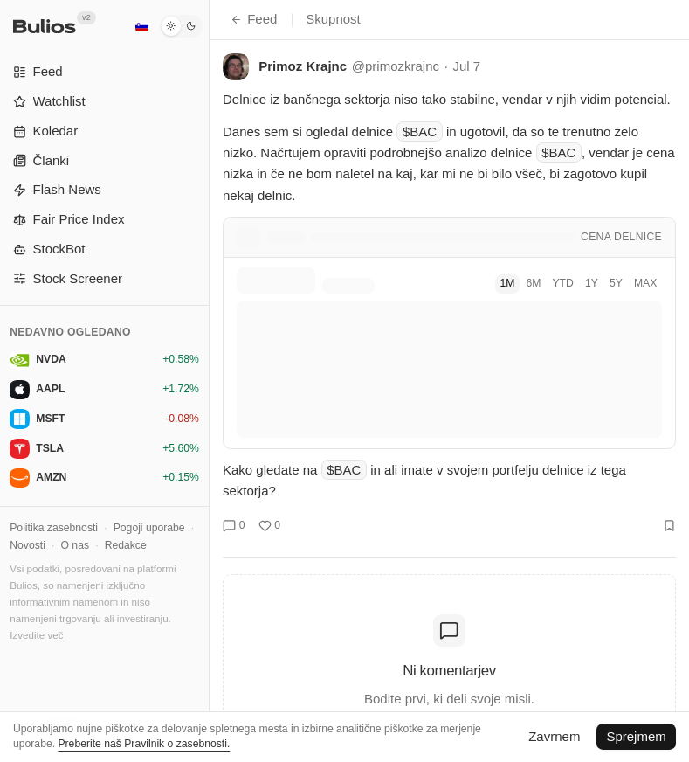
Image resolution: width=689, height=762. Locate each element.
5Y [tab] (616, 283)
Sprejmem (635, 736)
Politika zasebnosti (54, 528)
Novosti (27, 545)
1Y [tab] (591, 283)
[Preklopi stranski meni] (209, 381)
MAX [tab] (645, 283)
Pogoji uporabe (149, 528)
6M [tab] (533, 283)
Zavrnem (554, 736)
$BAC (420, 131)
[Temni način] (181, 26)
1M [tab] (507, 283)
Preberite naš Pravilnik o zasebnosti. (144, 744)
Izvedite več (36, 635)
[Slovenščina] (141, 26)
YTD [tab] (562, 283)
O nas (75, 545)
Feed (254, 18)
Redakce (126, 545)
